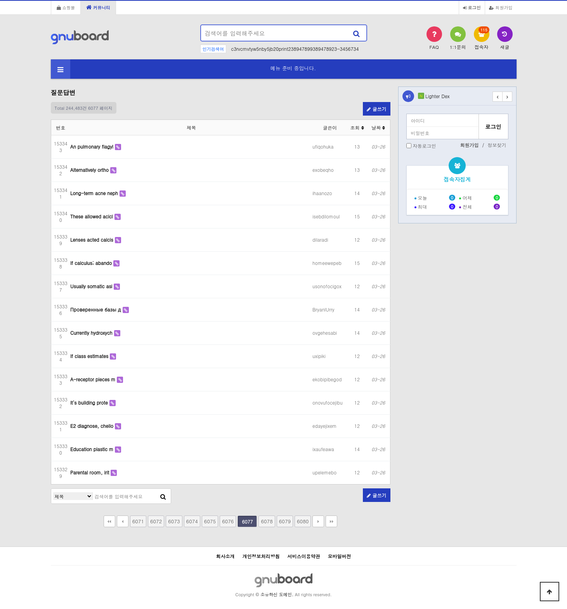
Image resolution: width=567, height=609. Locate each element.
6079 (285, 521)
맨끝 (331, 521)
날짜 (378, 127)
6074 (192, 521)
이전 (122, 521)
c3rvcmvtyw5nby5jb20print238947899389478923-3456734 (295, 48)
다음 (318, 521)
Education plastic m (92, 449)
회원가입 (501, 7)
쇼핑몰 (66, 7)
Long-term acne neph (95, 193)
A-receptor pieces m (93, 379)
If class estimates (90, 356)
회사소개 (225, 556)
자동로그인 (424, 145)
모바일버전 (339, 556)
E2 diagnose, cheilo (92, 425)
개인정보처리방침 (260, 556)
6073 (174, 521)
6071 (138, 521)
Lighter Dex (437, 96)
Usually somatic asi (92, 286)
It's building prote (89, 402)
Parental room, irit (90, 472)
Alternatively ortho (90, 169)
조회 (357, 127)
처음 (109, 521)
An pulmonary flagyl (92, 146)
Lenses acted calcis (92, 239)
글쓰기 (376, 109)
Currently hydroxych (92, 332)
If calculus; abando (91, 263)
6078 (266, 521)
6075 (210, 521)
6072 (156, 521)
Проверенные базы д (96, 309)
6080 (303, 521)
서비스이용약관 (304, 556)
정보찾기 (497, 145)
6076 (228, 521)
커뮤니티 (98, 7)
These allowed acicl (92, 216)
